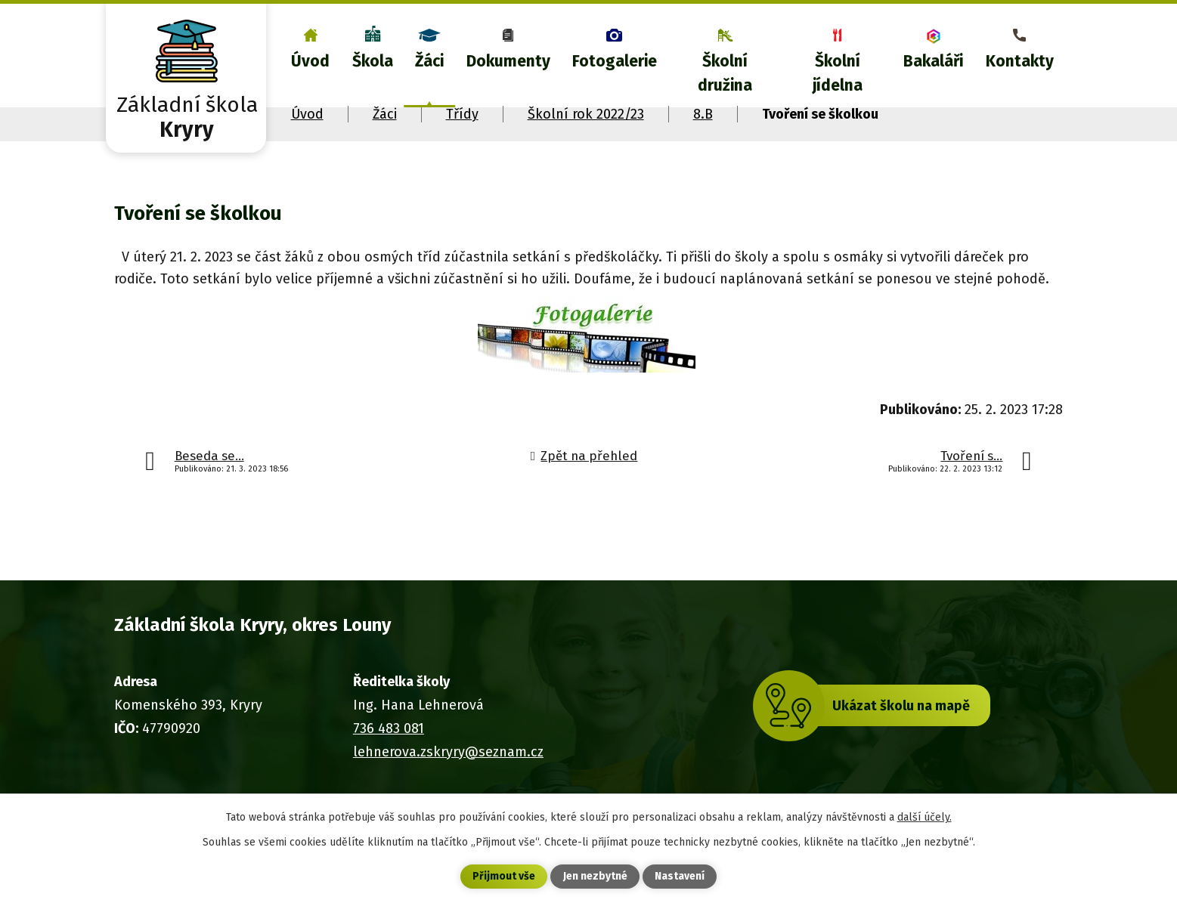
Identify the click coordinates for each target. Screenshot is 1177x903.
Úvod (310, 61)
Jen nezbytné (595, 877)
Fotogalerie (614, 61)
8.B (703, 114)
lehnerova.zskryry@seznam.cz (448, 752)
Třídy (462, 114)
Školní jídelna (838, 73)
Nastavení (680, 877)
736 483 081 (388, 728)
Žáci (429, 61)
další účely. (924, 816)
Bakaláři (933, 61)
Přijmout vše (503, 877)
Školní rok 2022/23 (586, 114)
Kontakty (1020, 61)
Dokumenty (508, 61)
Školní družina (725, 73)
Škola (372, 61)
